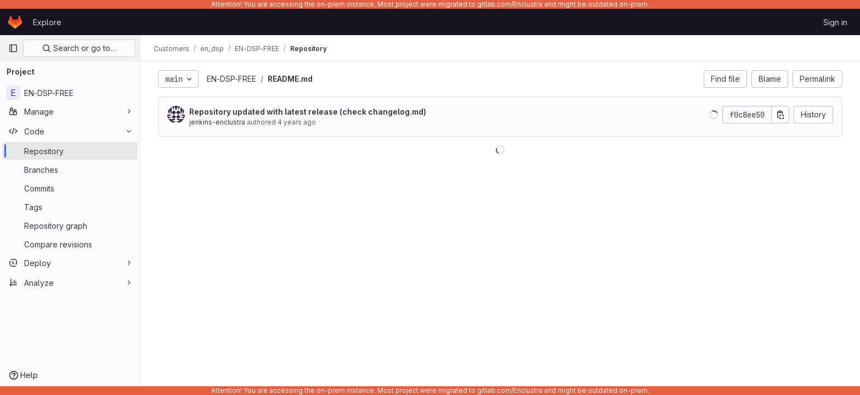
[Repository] (70, 151)
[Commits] (70, 188)
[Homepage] (15, 22)
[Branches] (70, 169)
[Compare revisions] (70, 244)
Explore (47, 22)
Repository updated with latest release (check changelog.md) (307, 111)
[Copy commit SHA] (780, 114)
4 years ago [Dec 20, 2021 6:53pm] (297, 122)
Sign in (835, 22)
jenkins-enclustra (217, 122)
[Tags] (70, 207)
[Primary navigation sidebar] (13, 48)
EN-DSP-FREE (231, 78)
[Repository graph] (70, 225)
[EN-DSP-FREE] (70, 92)
